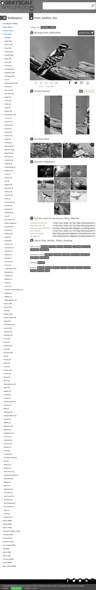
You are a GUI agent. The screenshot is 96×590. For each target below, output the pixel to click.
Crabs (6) (7, 366)
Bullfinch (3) (9, 170)
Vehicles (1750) (8, 534)
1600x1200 (44, 250)
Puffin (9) (8, 104)
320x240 (48, 268)
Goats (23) (7, 321)
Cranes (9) (8, 100)
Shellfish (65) (8, 314)
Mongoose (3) (8, 426)
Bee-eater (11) (9, 93)
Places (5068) (7, 520)
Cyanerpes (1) (9, 247)
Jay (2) (7, 216)
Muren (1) (7, 485)
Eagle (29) (8, 58)
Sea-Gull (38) (9, 55)
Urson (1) (7, 513)
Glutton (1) (7, 464)
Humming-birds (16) (11, 83)
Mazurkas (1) (9, 272)
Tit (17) (7, 79)
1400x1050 (34, 250)
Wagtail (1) (8, 293)
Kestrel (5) (8, 128)
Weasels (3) (7, 429)
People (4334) (7, 524)
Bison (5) (7, 380)
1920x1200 (44, 258)
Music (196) (6, 555)
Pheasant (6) (9, 125)
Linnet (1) (8, 265)
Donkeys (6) (8, 370)
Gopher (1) (7, 468)
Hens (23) (8, 62)
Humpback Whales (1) (11, 475)
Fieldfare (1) (8, 251)
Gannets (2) (8, 209)
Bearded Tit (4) (9, 149)
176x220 (63, 268)
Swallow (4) (8, 163)
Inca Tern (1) (9, 261)
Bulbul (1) (8, 237)
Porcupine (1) (8, 492)
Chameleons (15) (9, 324)
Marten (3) (7, 422)
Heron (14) (8, 86)
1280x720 (49, 255)
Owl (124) (8, 37)
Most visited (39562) (9, 566)
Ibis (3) (7, 181)
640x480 (44, 247)
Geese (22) (8, 65)
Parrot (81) (8, 48)
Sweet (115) (8, 307)
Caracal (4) (7, 394)
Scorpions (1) (8, 499)
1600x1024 (75, 255)
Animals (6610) (8, 30)
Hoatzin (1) (8, 254)
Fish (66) (7, 310)
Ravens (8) (8, 111)
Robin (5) (8, 139)
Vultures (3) (8, 191)
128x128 (87, 268)
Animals (44, 27)
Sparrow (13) (9, 90)
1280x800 (58, 255)
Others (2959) (7, 527)
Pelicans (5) (8, 135)
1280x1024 (86, 247)
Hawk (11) (8, 97)
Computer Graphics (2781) (11, 531)
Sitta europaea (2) (10, 223)
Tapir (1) (6, 510)
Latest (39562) (7, 562)
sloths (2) (7, 450)
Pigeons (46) (9, 51)
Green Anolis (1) (9, 471)
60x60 (47, 271)
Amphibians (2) (9, 433)
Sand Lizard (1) (9, 496)
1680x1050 (85, 255)
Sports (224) (7, 552)
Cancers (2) (7, 436)
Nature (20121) (7, 27)
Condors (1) (8, 244)
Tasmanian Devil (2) (10, 457)
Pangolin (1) (9, 275)
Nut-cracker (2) (9, 219)
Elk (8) (6, 356)
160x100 (71, 268)
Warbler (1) (8, 296)
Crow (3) (7, 174)
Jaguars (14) (8, 331)
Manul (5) (7, 387)
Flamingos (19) (9, 76)
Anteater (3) (8, 405)
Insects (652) (8, 303)
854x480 (41, 263)
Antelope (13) (8, 335)
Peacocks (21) (9, 69)
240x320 (56, 268)
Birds (53, 27)
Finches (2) (8, 205)
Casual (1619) (7, 538)
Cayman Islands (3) (10, 415)
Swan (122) (8, 41)
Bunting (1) (8, 240)
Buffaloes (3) (8, 412)
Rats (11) (7, 342)
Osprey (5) (8, 132)
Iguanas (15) (8, 328)
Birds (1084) (8, 34)
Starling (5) (8, 142)
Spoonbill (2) (9, 226)
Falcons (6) (8, 121)
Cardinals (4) (9, 160)
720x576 (52, 247)
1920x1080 (34, 258)
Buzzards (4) (9, 156)
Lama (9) (7, 349)
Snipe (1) (7, 282)
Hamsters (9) (8, 345)
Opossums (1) (8, 489)
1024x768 (68, 247)
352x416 (40, 268)
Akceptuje (16, 588)
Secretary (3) (9, 188)
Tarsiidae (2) (8, 454)
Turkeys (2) (8, 230)
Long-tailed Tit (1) (10, 268)
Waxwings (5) (9, 146)
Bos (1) (6, 461)
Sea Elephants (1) (9, 503)
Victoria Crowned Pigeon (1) (14, 289)
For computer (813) (9, 545)
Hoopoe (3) (8, 177)
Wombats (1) (8, 517)
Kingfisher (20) (9, 72)
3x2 (85, 91)
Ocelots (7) (7, 359)
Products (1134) (8, 541)
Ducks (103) (8, 44)
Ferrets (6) (7, 373)
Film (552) (6, 548)
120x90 (33, 271)
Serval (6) (7, 377)
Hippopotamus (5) (10, 384)
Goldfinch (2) (9, 212)
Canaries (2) (9, 195)
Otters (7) (7, 363)
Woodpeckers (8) (10, 114)
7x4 (93, 91)
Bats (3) (6, 408)
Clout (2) (7, 198)
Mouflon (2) (7, 447)
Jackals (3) (7, 419)
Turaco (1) (8, 286)
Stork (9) (7, 107)
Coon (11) (7, 338)
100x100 (40, 271)
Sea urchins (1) (9, 506)
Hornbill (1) (8, 258)
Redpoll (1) (8, 279)
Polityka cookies (30, 588)
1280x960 (77, 247)
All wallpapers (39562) (10, 23)
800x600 (59, 247)
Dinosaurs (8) (8, 352)
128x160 (79, 268)
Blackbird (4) (9, 153)
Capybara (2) (8, 440)
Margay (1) (7, 482)
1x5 (81, 91)
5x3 (89, 91)
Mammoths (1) (8, 478)
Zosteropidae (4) (10, 167)
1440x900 (66, 255)
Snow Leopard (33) (10, 317)
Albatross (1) (9, 233)
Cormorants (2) (10, 202)
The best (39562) (8, 559)
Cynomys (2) (8, 443)
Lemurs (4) (7, 398)
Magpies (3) (8, 184)
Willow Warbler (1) (11, 300)
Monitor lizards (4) (10, 401)
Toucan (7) (8, 118)
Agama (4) (7, 391)
